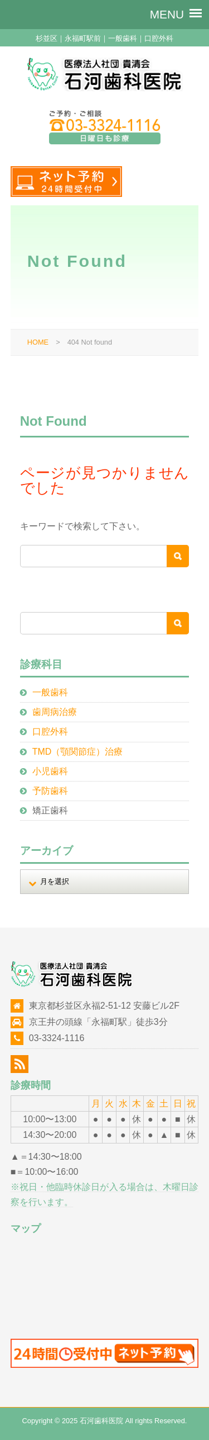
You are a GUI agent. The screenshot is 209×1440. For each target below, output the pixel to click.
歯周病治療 (54, 712)
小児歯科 (50, 771)
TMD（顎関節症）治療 (77, 751)
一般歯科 (50, 692)
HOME (37, 342)
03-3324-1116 (57, 1038)
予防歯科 (50, 791)
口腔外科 (50, 731)
